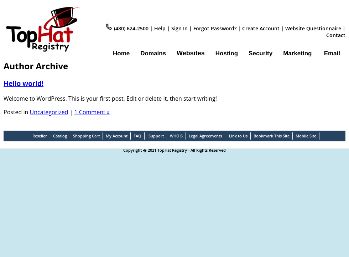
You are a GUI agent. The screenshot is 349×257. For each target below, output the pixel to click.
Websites (191, 53)
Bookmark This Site (272, 135)
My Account (116, 135)
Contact (335, 35)
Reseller (39, 135)
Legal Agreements (205, 135)
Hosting (226, 53)
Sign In (179, 28)
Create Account (261, 28)
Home (121, 53)
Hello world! (23, 83)
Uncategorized (49, 112)
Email (332, 53)
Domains (153, 53)
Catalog (60, 135)
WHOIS (176, 135)
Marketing (297, 53)
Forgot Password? (214, 28)
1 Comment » (92, 112)
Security (260, 53)
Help (160, 28)
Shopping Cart (86, 135)
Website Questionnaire (314, 28)
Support (156, 135)
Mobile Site (306, 135)
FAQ (137, 135)
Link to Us (238, 135)
